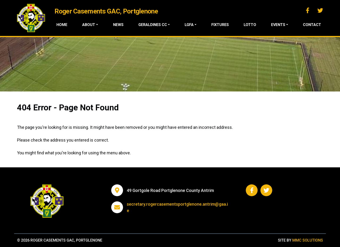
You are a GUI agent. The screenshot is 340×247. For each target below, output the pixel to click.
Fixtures (220, 24)
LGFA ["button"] (189, 24)
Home (61, 24)
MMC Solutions (307, 240)
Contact (312, 24)
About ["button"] (88, 24)
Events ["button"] (278, 24)
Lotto (250, 24)
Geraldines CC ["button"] (152, 24)
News (118, 24)
